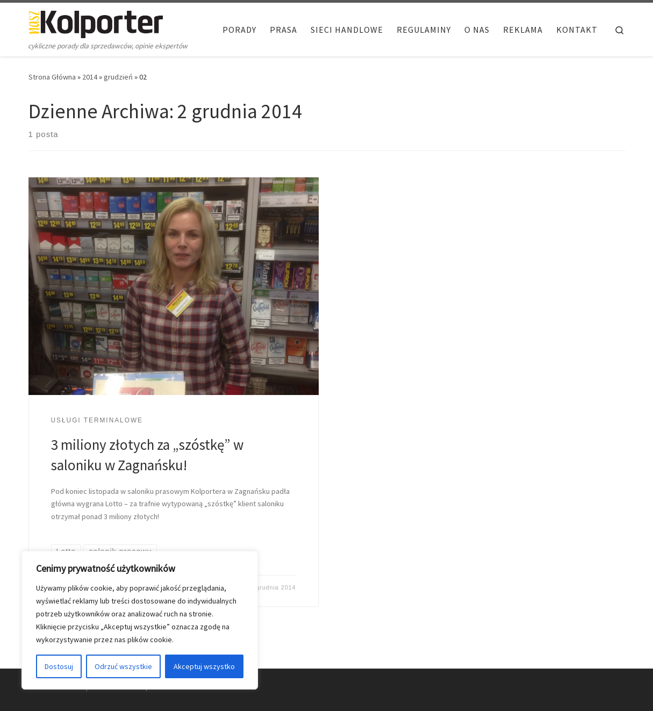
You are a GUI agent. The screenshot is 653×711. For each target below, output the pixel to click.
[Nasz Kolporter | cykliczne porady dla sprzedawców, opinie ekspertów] (95, 22)
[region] (139, 620)
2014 (89, 77)
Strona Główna (52, 77)
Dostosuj (59, 666)
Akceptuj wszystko (204, 666)
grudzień (118, 77)
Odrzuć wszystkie (123, 666)
